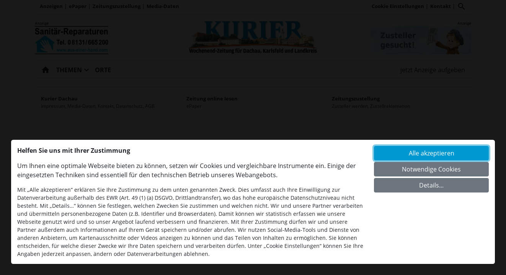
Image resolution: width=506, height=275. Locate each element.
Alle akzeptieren (431, 153)
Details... (431, 185)
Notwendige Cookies (431, 169)
